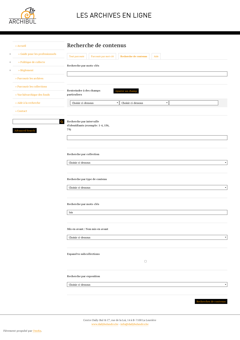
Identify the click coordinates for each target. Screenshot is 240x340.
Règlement (27, 70)
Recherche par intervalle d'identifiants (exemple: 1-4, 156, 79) (88, 125)
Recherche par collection (83, 154)
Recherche (61, 121)
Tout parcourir (76, 56)
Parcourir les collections (32, 86)
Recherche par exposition (83, 276)
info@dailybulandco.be (134, 324)
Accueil (21, 46)
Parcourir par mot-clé (102, 56)
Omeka (37, 331)
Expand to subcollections (83, 254)
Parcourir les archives (30, 78)
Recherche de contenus (133, 56)
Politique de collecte (32, 62)
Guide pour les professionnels (38, 54)
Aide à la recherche (28, 103)
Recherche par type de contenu (87, 179)
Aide (156, 56)
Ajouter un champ (126, 91)
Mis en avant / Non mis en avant (87, 229)
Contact (22, 111)
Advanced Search (24, 130)
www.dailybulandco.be (105, 324)
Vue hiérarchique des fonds (33, 94)
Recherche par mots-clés (83, 65)
